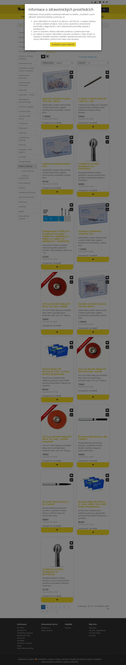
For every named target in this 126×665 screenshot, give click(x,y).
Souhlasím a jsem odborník (63, 44)
